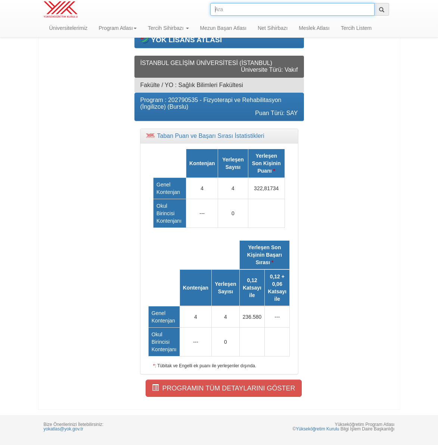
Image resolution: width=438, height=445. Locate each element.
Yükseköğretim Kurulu (317, 429)
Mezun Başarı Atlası (223, 28)
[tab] (219, 136)
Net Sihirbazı (273, 28)
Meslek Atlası (314, 28)
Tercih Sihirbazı (168, 28)
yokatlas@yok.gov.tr (63, 429)
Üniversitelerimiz (68, 28)
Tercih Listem (356, 28)
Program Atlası (118, 28)
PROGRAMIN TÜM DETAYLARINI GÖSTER (223, 388)
